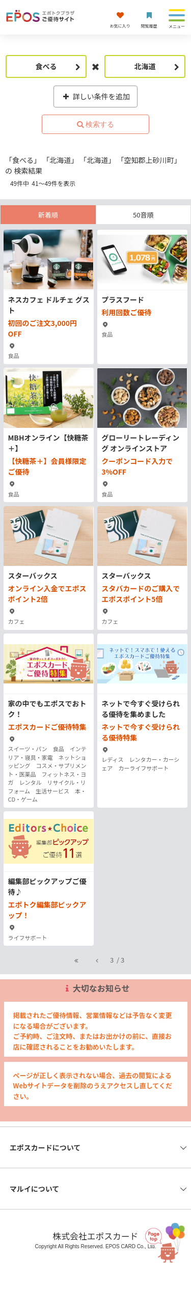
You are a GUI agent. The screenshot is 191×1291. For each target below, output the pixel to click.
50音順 (143, 214)
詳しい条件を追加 (95, 96)
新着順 (48, 214)
